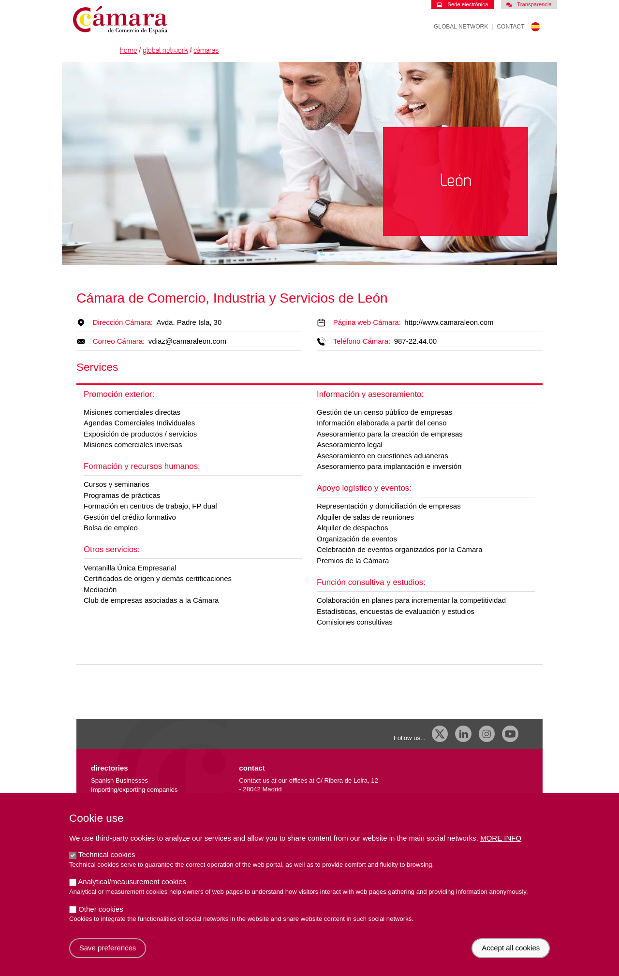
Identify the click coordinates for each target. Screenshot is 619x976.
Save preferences (107, 958)
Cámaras (206, 50)
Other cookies (100, 919)
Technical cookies (106, 865)
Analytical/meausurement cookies (132, 892)
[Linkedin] (463, 734)
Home (128, 50)
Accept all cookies (511, 958)
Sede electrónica (462, 4)
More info (500, 849)
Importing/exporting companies (134, 789)
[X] (440, 734)
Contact (510, 26)
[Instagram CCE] (487, 734)
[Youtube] (510, 734)
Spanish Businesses (119, 780)
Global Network (461, 26)
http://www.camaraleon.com (448, 322)
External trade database (124, 798)
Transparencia (529, 4)
